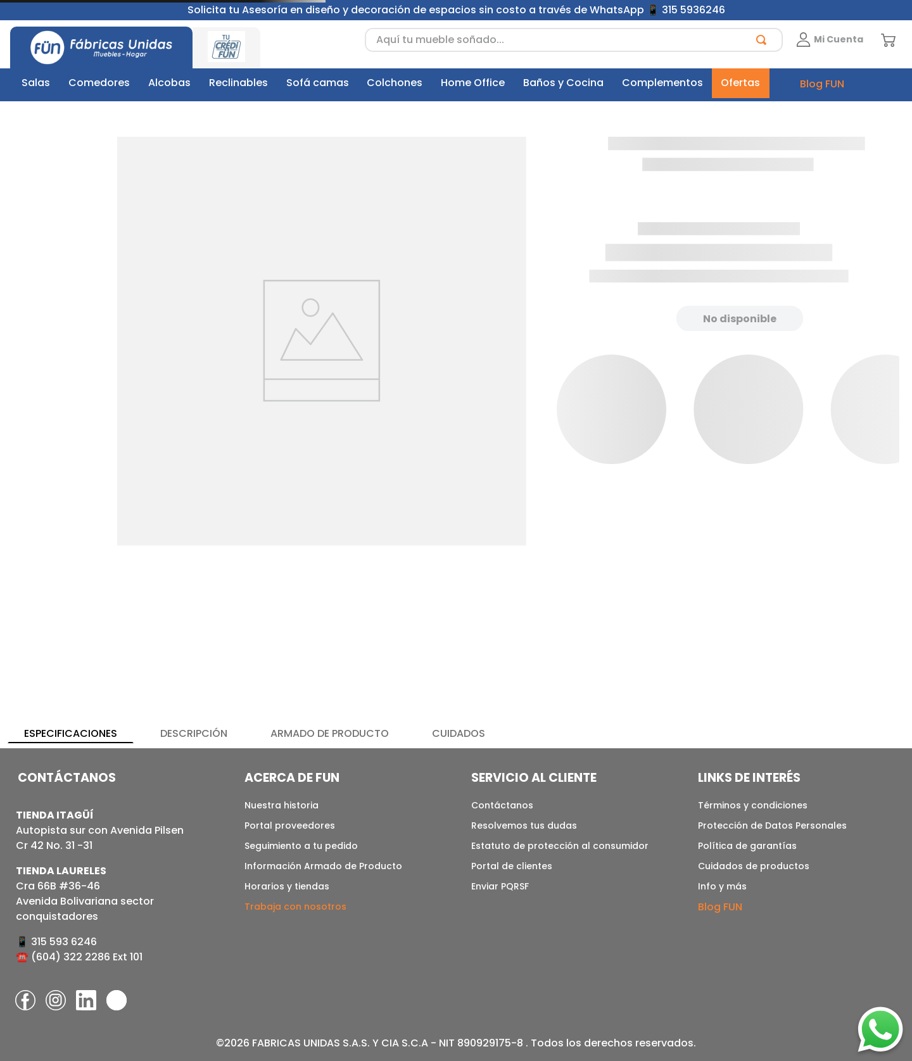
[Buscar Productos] (763, 40)
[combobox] (574, 40)
